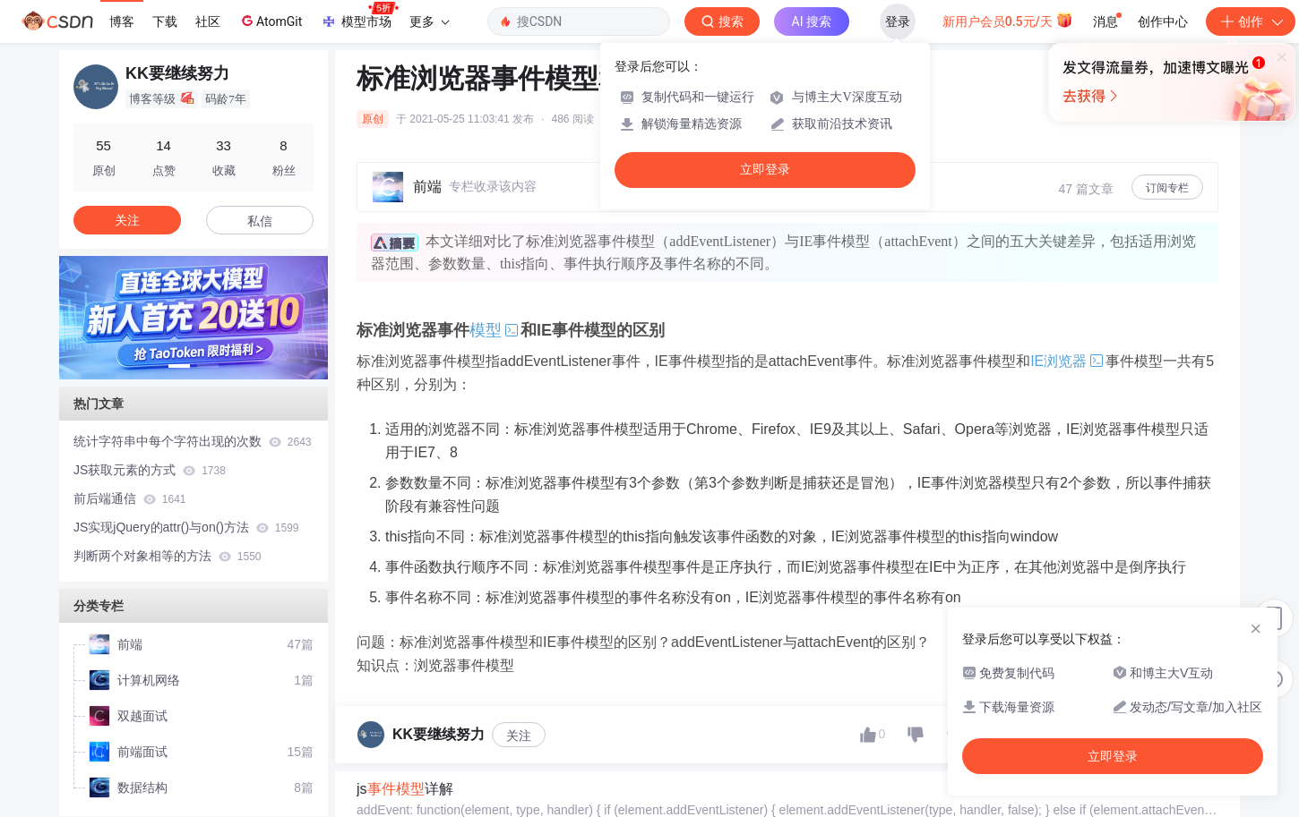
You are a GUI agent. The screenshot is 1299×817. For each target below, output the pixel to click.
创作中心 (1163, 21)
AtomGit (270, 20)
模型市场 (359, 16)
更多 (429, 21)
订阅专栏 (1167, 188)
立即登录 (765, 169)
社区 (207, 21)
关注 (518, 735)
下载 (164, 21)
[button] (179, 366)
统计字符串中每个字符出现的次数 (192, 441)
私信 (259, 221)
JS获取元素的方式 (149, 470)
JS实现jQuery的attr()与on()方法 (186, 527)
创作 (1250, 21)
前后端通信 (129, 498)
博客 (121, 21)
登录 (897, 21)
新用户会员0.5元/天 (1008, 20)
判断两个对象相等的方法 (167, 556)
